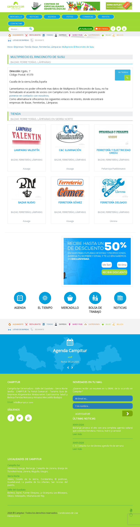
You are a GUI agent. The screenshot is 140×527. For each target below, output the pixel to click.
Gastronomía (94, 35)
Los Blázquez (60, 492)
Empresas (62, 35)
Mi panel (102, 28)
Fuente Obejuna (31, 492)
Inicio (10, 46)
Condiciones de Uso (68, 512)
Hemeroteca (13, 515)
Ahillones (12, 468)
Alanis (10, 479)
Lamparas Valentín (26, 150)
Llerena (113, 221)
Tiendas (50, 35)
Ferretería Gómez (70, 202)
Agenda (52, 16)
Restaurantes (35, 35)
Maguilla (35, 471)
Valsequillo (20, 495)
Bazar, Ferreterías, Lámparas (46, 46)
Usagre (44, 471)
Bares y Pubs (77, 35)
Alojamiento (18, 35)
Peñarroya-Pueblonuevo (114, 168)
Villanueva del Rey (35, 495)
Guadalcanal (13, 482)
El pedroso (61, 479)
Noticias (34, 16)
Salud (108, 35)
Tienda (28, 46)
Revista (105, 16)
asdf (70, 357)
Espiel (19, 492)
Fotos (70, 16)
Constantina (47, 479)
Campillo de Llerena (46, 468)
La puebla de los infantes (35, 482)
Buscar (31, 29)
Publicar (85, 28)
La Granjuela (46, 492)
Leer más (77, 434)
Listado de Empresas (21, 40)
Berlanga (30, 468)
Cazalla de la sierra (27, 479)
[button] (68, 367)
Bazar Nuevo (26, 202)
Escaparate (39, 40)
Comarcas (88, 16)
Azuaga (26, 168)
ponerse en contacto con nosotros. (29, 95)
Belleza (120, 35)
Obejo (10, 495)
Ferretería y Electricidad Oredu (114, 151)
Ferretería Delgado (113, 202)
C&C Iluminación (70, 150)
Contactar (16, 23)
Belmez (11, 492)
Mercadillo (16, 16)
